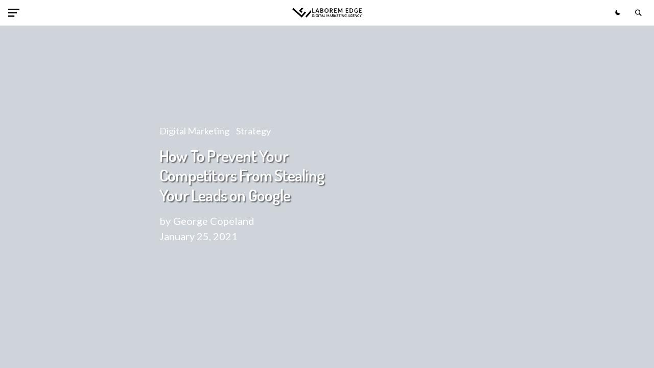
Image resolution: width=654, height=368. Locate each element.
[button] (16, 12)
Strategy (253, 130)
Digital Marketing (194, 130)
